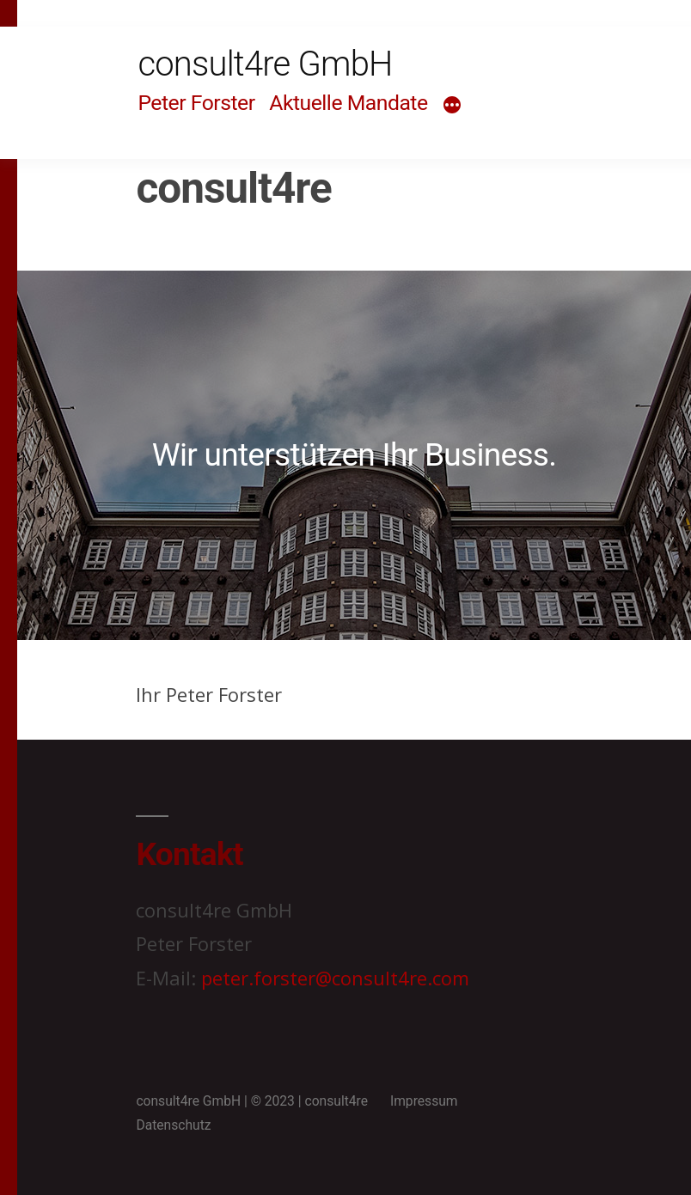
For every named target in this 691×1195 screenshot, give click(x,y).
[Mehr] (452, 105)
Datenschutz (173, 1125)
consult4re (336, 1101)
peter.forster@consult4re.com (335, 978)
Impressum (424, 1101)
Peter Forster (196, 102)
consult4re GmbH (265, 64)
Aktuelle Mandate (348, 102)
